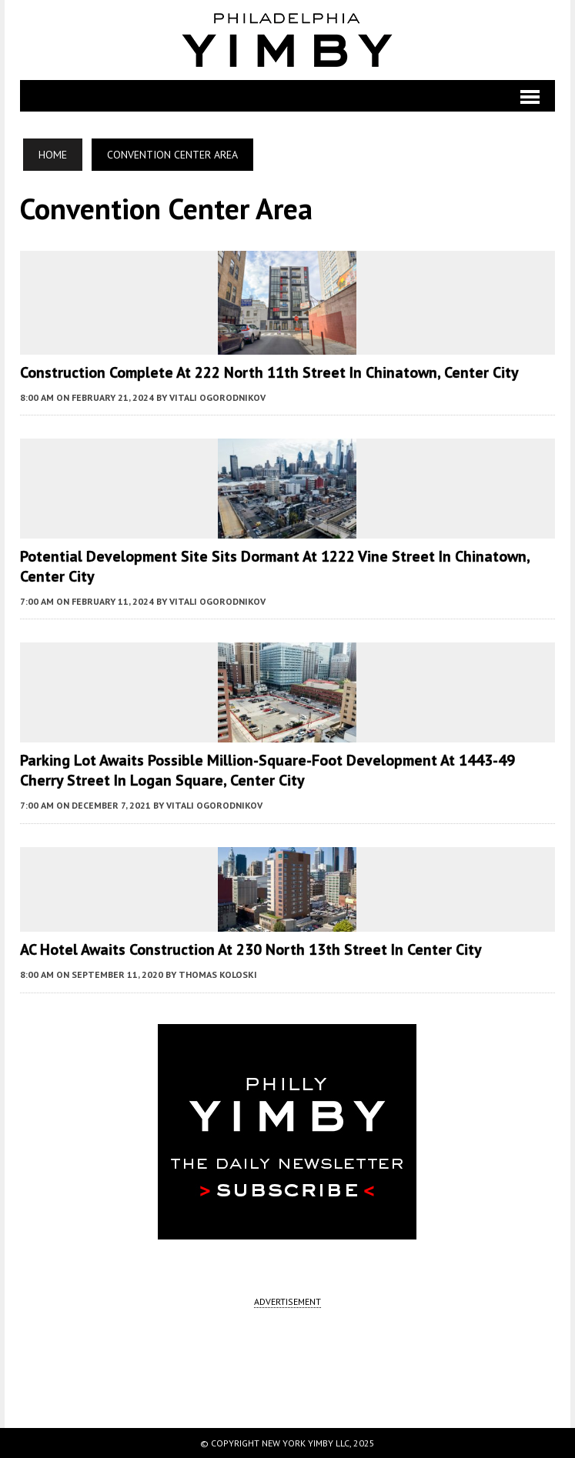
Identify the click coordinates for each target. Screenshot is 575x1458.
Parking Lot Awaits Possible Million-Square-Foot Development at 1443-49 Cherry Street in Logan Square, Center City (267, 770)
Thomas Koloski (218, 974)
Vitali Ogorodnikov (217, 397)
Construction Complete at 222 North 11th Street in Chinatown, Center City (269, 372)
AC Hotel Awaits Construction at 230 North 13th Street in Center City (251, 949)
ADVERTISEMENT (287, 1301)
